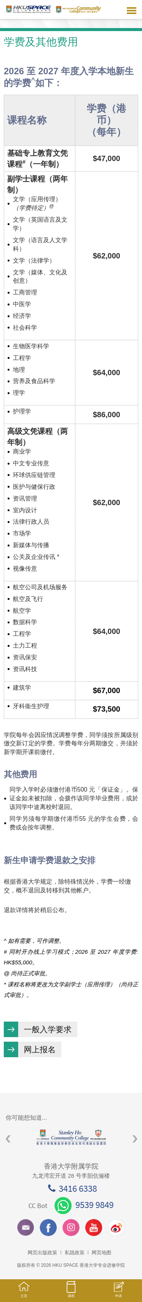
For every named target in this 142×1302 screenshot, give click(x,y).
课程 (71, 1293)
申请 (118, 1293)
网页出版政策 (42, 1252)
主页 (23, 1293)
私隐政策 (74, 1252)
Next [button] (135, 1139)
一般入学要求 (48, 1029)
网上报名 (40, 1049)
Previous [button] (8, 1139)
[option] (71, 1137)
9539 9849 (84, 1205)
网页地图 (101, 1252)
